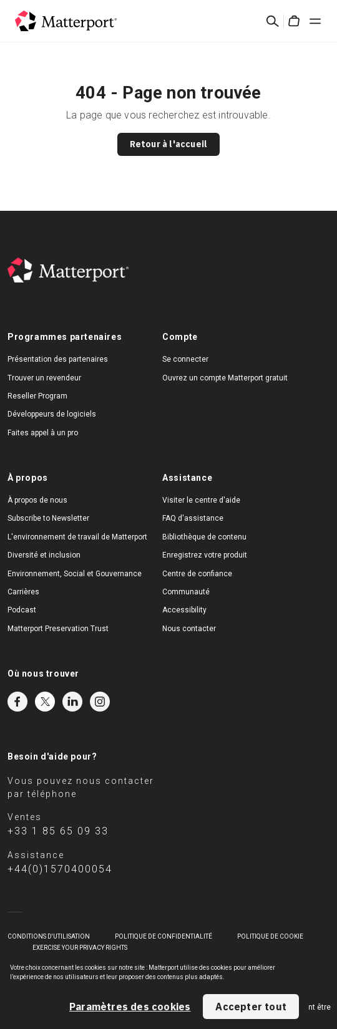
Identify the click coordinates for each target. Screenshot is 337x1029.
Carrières (23, 591)
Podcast (21, 610)
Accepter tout (250, 1006)
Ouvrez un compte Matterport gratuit (225, 378)
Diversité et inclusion (44, 555)
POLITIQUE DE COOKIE (270, 936)
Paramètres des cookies (129, 1006)
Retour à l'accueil (169, 144)
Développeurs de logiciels (51, 414)
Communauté (186, 591)
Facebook (17, 702)
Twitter (45, 702)
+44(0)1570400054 (59, 869)
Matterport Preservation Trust (58, 628)
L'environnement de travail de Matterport (77, 537)
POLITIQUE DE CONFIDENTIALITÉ (163, 936)
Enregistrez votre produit (204, 555)
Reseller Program (37, 396)
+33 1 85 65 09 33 (58, 831)
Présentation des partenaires (57, 359)
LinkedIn (72, 702)
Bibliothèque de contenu (204, 537)
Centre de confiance (197, 573)
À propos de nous (37, 500)
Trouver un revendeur (44, 378)
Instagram (100, 702)
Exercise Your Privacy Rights (79, 947)
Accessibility (184, 610)
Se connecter (185, 359)
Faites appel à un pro (42, 432)
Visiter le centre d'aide (201, 500)
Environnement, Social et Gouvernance (74, 573)
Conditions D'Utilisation (48, 936)
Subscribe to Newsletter (48, 518)
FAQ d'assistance (192, 518)
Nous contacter (189, 628)
